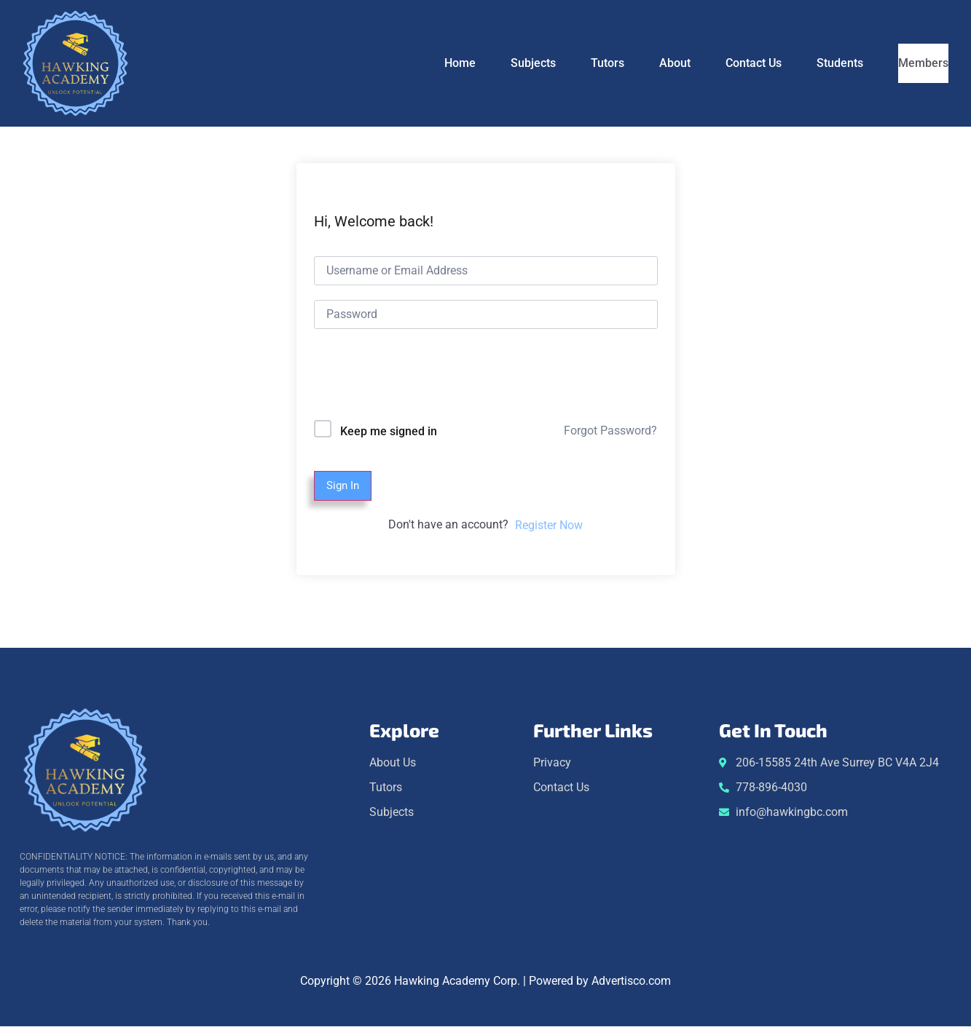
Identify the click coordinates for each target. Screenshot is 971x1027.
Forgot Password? (610, 430)
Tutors (574, 63)
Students (806, 63)
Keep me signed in (388, 431)
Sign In (344, 486)
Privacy (552, 763)
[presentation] (412, 377)
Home (426, 63)
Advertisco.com (631, 981)
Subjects (499, 63)
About (641, 63)
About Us (392, 763)
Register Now (549, 526)
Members (906, 63)
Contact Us (720, 63)
